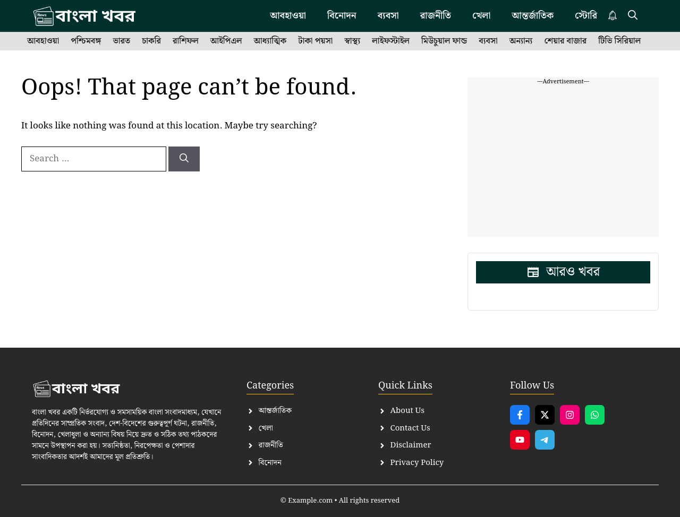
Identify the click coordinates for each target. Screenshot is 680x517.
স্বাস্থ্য (352, 41)
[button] (632, 16)
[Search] (184, 159)
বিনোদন (341, 15)
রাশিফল (186, 41)
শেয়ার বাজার (565, 41)
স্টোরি (586, 15)
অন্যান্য (521, 41)
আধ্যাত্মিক (270, 41)
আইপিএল (226, 41)
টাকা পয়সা (315, 41)
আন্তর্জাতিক (533, 15)
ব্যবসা (388, 15)
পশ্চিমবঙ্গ (86, 41)
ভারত (121, 41)
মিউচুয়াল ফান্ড (444, 41)
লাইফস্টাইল (391, 41)
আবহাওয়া (43, 41)
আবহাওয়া (288, 15)
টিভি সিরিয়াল (619, 41)
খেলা (481, 15)
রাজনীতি (435, 15)
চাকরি (151, 41)
